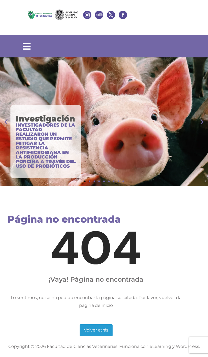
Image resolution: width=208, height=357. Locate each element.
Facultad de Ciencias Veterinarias (82, 346)
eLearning (160, 346)
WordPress (187, 346)
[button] (6, 122)
